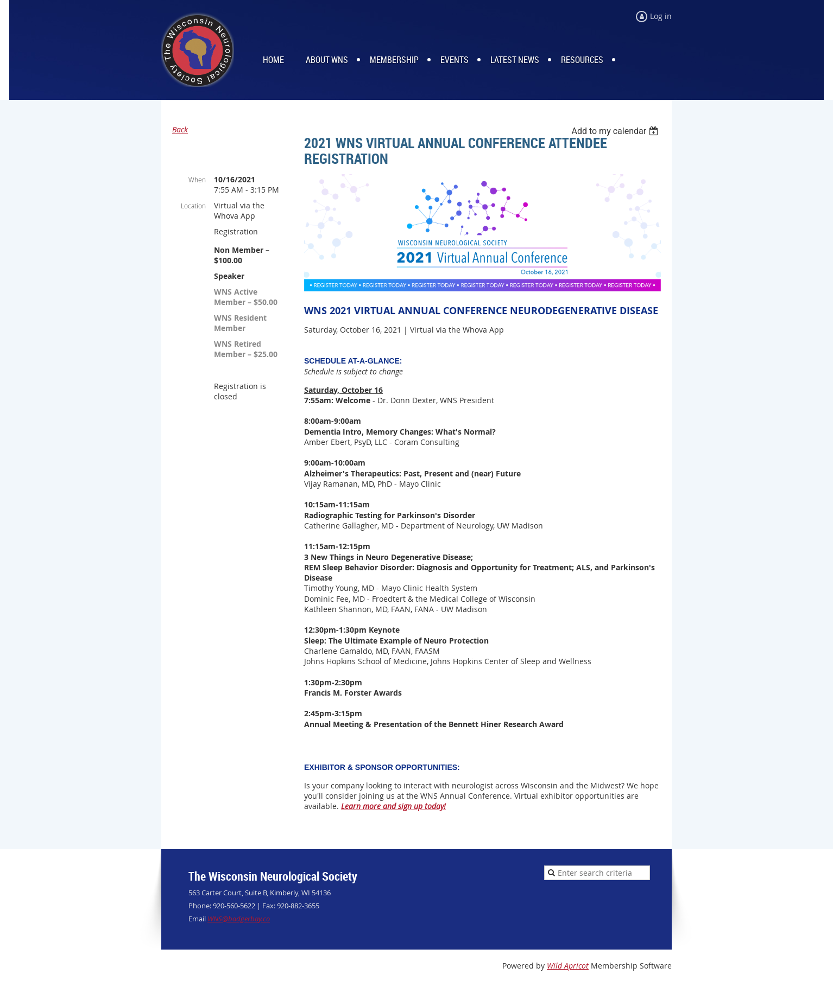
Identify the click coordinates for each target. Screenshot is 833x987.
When (197, 179)
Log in (661, 16)
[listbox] (616, 131)
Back (180, 129)
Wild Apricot (568, 965)
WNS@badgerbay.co (238, 919)
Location (193, 205)
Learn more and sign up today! (393, 806)
